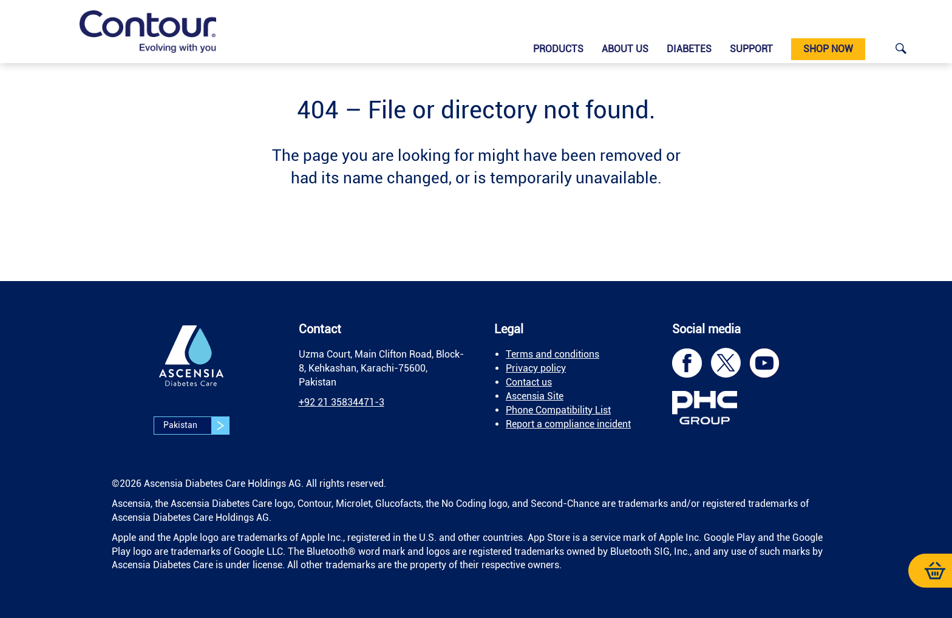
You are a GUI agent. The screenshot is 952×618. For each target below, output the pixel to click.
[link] (147, 31)
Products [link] (558, 49)
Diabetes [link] (689, 49)
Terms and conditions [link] (552, 354)
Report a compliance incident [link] (568, 424)
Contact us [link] (529, 382)
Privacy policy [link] (536, 368)
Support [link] (751, 49)
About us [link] (625, 49)
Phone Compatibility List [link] (558, 410)
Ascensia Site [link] (534, 396)
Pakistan (196, 425)
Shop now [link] (828, 49)
